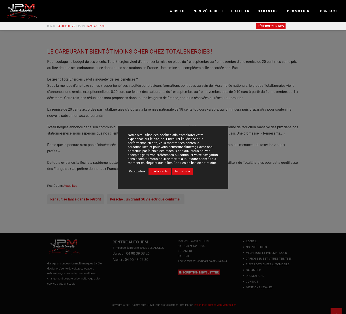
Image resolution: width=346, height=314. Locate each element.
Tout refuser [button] (182, 171)
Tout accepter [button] (159, 171)
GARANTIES (268, 11)
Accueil (178, 11)
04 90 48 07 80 (95, 26)
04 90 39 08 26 (66, 26)
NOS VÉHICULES (208, 11)
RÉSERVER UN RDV (271, 26)
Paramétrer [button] (137, 171)
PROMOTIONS (299, 11)
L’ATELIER (240, 11)
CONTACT (329, 11)
